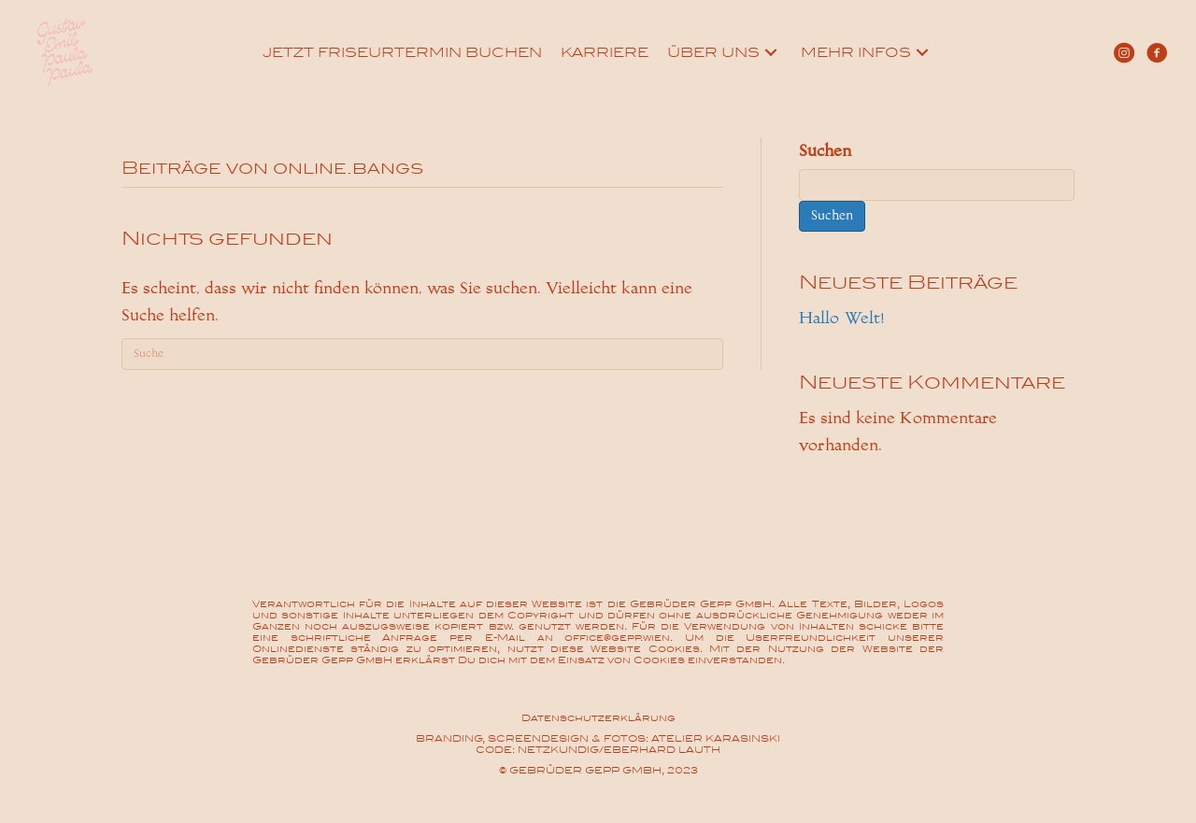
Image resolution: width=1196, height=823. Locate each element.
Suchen (825, 151)
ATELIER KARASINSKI (715, 738)
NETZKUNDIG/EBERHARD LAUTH (619, 750)
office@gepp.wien (617, 637)
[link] (402, 52)
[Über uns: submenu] (771, 52)
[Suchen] (422, 354)
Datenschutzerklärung (598, 718)
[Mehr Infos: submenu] (922, 52)
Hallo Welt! (841, 318)
